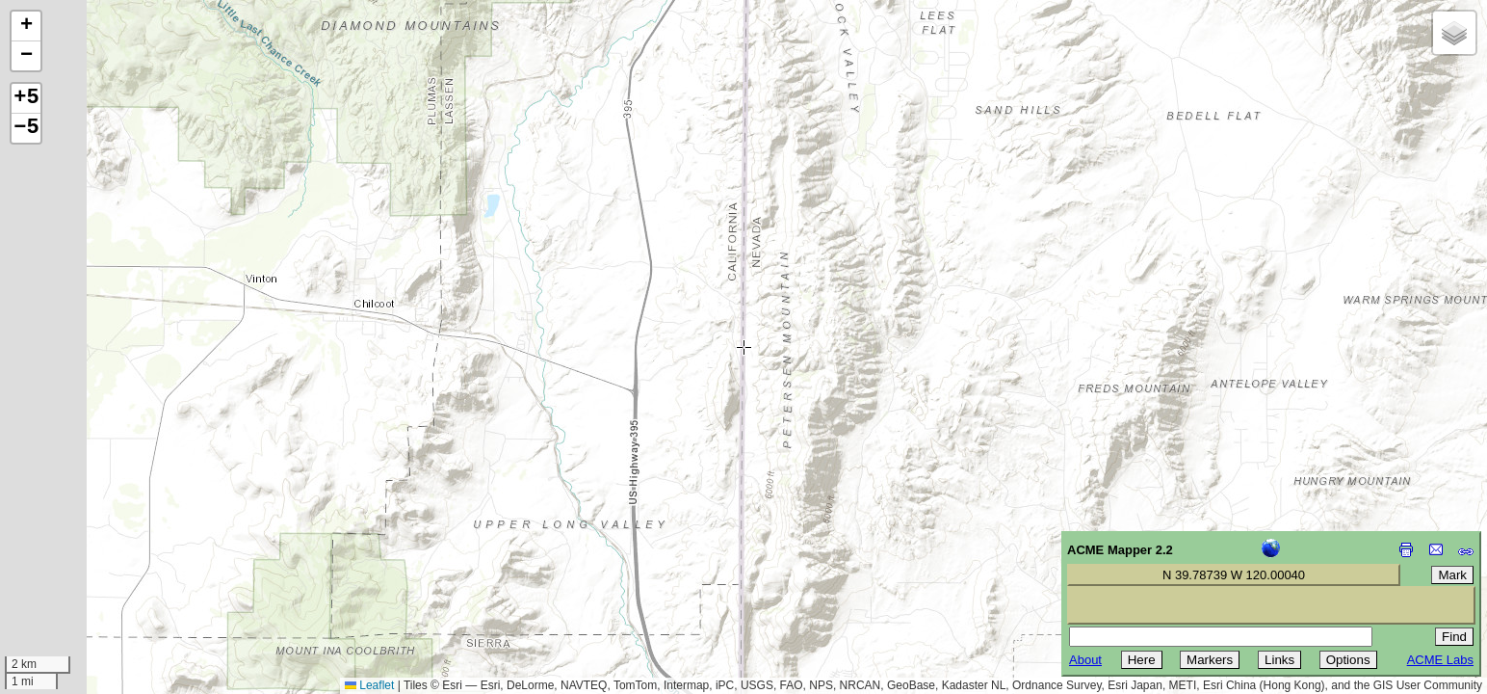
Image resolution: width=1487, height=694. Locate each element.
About (1085, 660)
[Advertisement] (102, 557)
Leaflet (369, 685)
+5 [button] (26, 98)
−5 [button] (26, 128)
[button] (26, 26)
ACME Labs (1440, 660)
